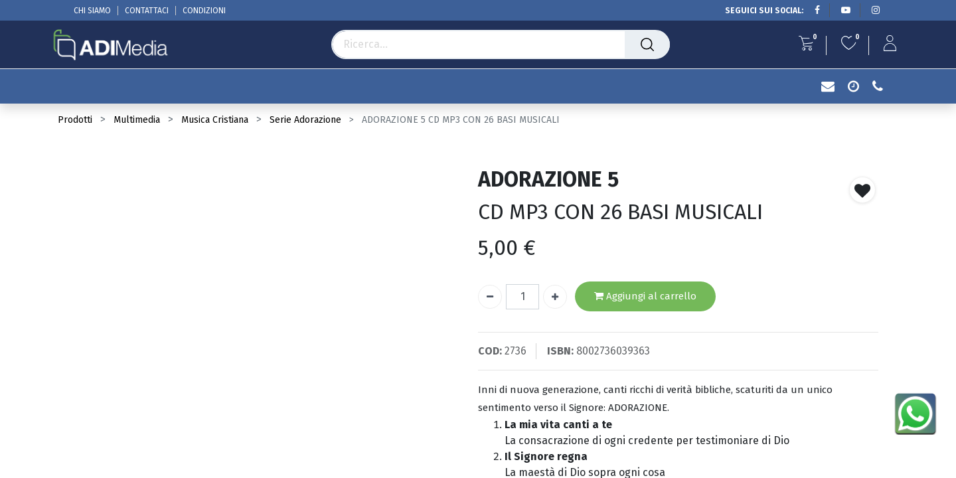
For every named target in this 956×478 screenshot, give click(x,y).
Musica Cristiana (214, 119)
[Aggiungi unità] (555, 297)
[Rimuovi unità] (490, 297)
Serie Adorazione (305, 119)
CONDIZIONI (204, 10)
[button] (862, 190)
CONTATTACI (147, 10)
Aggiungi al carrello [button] (645, 296)
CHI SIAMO (92, 10)
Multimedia (137, 119)
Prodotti (75, 119)
